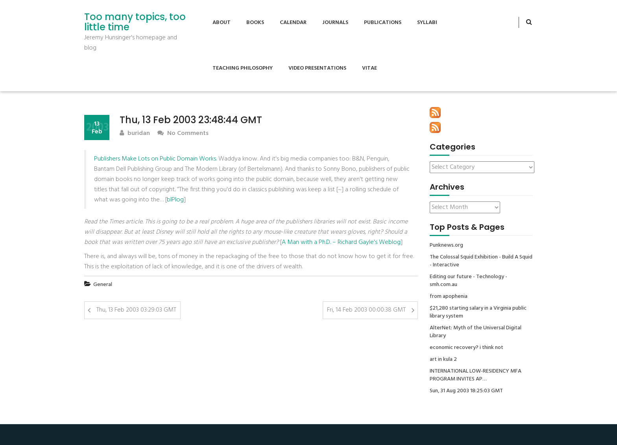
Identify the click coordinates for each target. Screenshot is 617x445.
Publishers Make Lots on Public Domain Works (155, 159)
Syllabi (427, 22)
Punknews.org (446, 245)
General (102, 284)
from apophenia (448, 297)
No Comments (183, 133)
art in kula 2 (443, 360)
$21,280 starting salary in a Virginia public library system (478, 312)
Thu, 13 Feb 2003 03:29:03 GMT (136, 310)
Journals (335, 22)
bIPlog (175, 200)
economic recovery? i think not (466, 348)
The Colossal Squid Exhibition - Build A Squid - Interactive (481, 261)
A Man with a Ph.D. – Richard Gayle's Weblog (341, 242)
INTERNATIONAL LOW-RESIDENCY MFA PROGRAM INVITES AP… (475, 375)
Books (255, 22)
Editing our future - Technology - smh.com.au (468, 281)
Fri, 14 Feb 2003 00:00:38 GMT (366, 310)
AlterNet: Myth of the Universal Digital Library (475, 332)
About (221, 22)
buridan (135, 133)
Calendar (293, 22)
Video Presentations (317, 68)
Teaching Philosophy (242, 68)
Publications (382, 22)
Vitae (369, 68)
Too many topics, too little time (135, 22)
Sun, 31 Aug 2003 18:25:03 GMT (466, 391)
